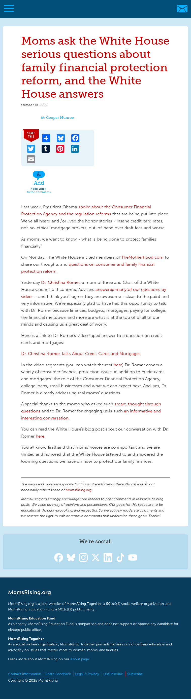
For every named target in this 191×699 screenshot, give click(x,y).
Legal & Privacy (87, 674)
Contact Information (24, 674)
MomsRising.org (93, 9)
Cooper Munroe (60, 117)
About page (79, 659)
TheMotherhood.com (143, 257)
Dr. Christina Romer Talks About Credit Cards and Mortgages (81, 353)
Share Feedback (58, 674)
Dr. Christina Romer (60, 282)
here (118, 364)
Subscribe (135, 674)
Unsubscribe (113, 674)
